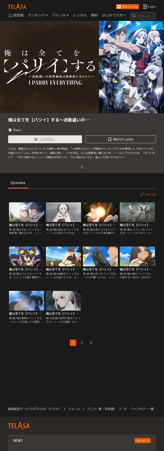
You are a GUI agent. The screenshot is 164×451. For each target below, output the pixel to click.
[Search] (143, 15)
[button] (127, 6)
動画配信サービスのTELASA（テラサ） (34, 409)
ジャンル (74, 409)
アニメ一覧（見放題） (102, 409)
